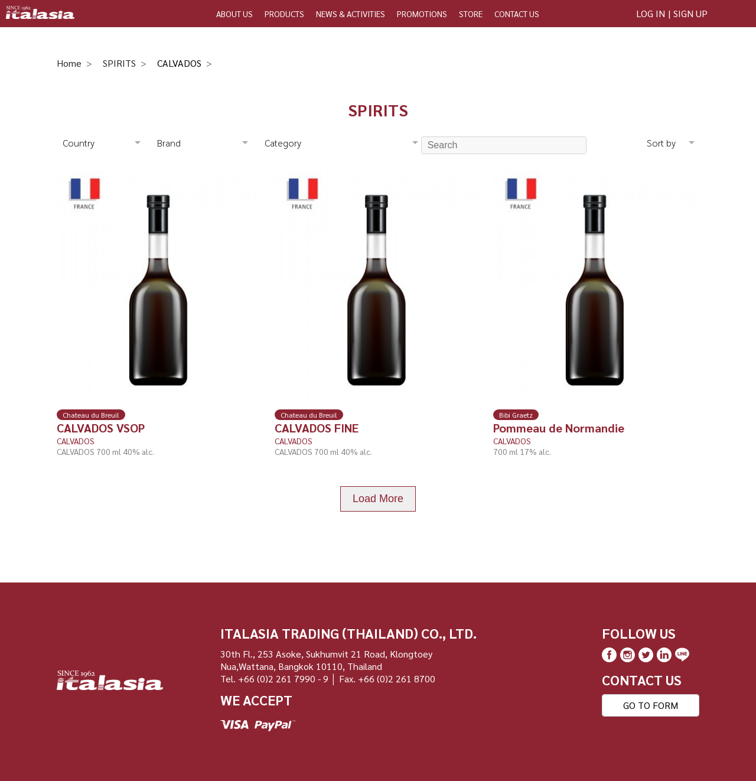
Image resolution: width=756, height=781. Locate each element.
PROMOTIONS (422, 13)
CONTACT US (516, 13)
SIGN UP (690, 13)
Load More (378, 499)
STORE (471, 13)
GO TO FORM (650, 705)
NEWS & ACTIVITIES (350, 13)
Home (69, 63)
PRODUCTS (284, 13)
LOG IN (650, 13)
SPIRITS (119, 63)
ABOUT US (234, 13)
